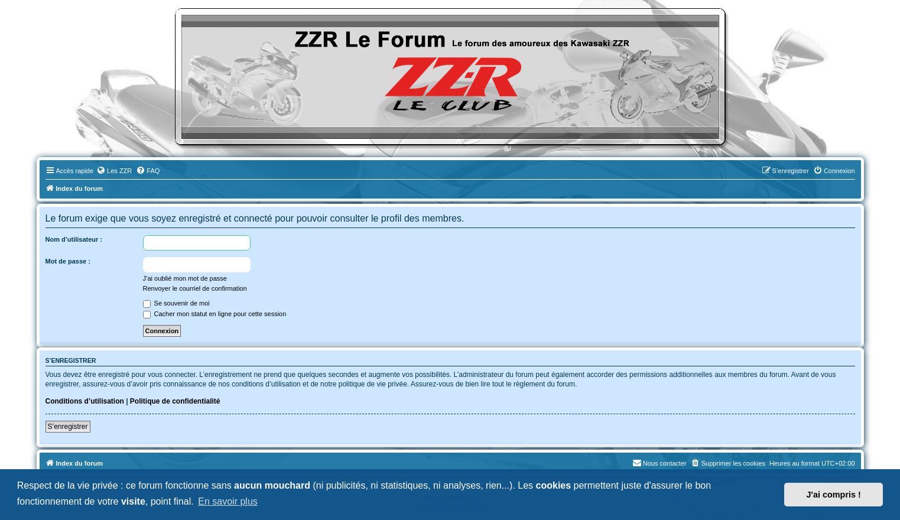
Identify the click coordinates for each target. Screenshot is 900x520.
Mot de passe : (68, 261)
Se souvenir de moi (176, 303)
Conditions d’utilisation (85, 401)
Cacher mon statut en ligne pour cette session (215, 313)
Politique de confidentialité (175, 401)
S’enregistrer (68, 426)
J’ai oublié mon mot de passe (185, 278)
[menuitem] (114, 171)
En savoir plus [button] (228, 501)
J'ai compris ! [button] (834, 494)
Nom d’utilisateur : (74, 239)
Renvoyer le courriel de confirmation (195, 288)
